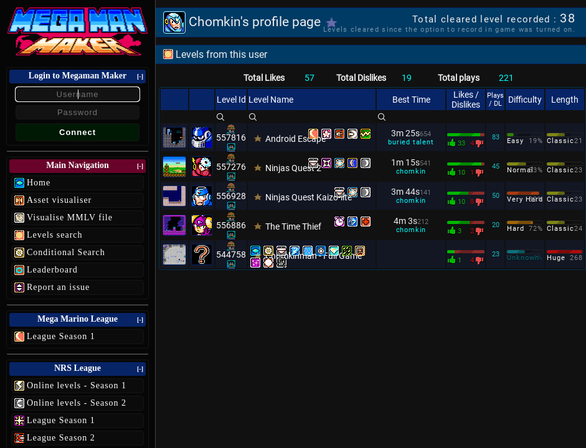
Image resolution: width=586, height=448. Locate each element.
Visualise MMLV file (70, 217)
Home (38, 182)
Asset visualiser (59, 200)
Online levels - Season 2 (76, 403)
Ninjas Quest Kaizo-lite (308, 197)
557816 (231, 137)
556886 (231, 225)
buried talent (410, 142)
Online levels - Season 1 (76, 385)
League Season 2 (61, 437)
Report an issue (58, 287)
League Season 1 (61, 336)
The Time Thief (293, 226)
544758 (231, 254)
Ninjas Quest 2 (293, 168)
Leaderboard (52, 269)
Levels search (55, 235)
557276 (231, 167)
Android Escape (295, 139)
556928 (231, 196)
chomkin (411, 171)
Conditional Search (66, 252)
